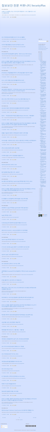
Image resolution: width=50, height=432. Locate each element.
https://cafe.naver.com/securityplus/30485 (19, 46)
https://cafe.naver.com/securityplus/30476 (19, 82)
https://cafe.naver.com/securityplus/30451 (22, 209)
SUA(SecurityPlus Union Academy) (43, 48)
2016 (40, 206)
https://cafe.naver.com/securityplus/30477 (24, 74)
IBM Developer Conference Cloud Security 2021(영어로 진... (43, 186)
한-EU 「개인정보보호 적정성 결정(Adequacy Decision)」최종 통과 (18, 115)
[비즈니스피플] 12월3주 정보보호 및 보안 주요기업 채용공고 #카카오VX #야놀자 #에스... (43, 116)
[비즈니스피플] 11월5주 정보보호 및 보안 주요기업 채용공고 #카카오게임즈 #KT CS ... (43, 182)
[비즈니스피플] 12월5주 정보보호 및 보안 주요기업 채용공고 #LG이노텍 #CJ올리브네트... (43, 74)
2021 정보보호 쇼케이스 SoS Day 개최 (11, 263)
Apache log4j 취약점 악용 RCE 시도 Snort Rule (13, 239)
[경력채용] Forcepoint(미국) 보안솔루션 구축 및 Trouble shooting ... (43, 141)
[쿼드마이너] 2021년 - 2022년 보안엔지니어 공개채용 (14, 230)
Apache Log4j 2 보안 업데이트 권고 (10, 254)
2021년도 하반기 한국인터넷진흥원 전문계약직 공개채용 (15, 108)
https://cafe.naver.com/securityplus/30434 (25, 299)
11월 (41, 188)
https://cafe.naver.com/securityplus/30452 (21, 200)
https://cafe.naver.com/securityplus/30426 (19, 331)
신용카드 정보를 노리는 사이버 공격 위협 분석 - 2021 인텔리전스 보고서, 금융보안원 (43, 62)
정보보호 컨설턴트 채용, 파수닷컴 (10, 391)
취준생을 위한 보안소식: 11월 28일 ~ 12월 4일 (13, 329)
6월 (40, 194)
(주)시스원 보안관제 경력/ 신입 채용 (10, 148)
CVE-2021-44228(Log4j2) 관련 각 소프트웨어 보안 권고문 (15, 247)
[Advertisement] (19, 26)
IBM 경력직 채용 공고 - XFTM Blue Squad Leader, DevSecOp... (43, 83)
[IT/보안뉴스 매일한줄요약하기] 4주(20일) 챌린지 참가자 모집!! (17, 72)
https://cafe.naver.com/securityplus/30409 (25, 412)
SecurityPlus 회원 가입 (41, 45)
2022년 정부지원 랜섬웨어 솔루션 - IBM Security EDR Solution (17, 53)
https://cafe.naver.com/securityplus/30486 (20, 39)
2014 (40, 208)
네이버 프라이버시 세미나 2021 (9, 164)
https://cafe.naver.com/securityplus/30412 (13, 370)
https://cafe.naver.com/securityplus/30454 (24, 183)
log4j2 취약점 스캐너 (7, 215)
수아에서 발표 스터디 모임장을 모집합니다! (12, 155)
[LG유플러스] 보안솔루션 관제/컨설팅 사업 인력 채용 (15, 198)
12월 (41, 60)
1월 (40, 200)
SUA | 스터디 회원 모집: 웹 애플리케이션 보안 (13, 80)
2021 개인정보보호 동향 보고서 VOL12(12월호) (13, 37)
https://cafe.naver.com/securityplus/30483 (24, 55)
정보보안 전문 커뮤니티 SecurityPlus (24, 5)
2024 (40, 55)
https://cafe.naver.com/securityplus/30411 (20, 378)
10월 (41, 189)
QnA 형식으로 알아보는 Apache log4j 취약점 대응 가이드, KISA (17, 181)
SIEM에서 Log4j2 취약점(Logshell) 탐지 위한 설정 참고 (15, 207)
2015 (40, 207)
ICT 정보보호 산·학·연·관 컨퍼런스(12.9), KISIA (13, 376)
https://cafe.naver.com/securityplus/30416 (18, 363)
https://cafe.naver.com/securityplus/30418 (19, 348)
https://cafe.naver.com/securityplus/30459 (15, 166)
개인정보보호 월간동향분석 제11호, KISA (12, 361)
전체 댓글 (3, 427)
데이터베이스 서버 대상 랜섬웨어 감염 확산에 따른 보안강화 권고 (18, 297)
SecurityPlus (45, 214)
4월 (40, 196)
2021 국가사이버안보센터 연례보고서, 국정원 (13, 346)
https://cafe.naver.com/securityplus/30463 (26, 142)
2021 (40, 59)
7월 (40, 193)
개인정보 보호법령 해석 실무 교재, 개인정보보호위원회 (15, 339)
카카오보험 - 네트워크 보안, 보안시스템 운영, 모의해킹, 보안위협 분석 (19, 140)
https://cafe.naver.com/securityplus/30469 (25, 117)
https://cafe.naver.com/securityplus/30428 (17, 324)
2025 (40, 54)
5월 (40, 195)
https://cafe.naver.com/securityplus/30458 (17, 174)
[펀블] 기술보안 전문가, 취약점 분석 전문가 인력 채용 (15, 133)
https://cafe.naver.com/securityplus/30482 (7, 65)
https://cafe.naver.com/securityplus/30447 (20, 241)
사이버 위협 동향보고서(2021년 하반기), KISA (13, 44)
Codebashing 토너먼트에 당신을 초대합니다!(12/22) (14, 222)
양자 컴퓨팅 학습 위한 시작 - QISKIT (11, 172)
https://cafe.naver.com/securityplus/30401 (7, 403)
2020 (40, 201)
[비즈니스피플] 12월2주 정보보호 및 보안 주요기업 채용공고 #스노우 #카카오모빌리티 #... (43, 154)
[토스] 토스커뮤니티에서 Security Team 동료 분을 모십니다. (16, 99)
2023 (40, 56)
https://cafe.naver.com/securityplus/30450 (13, 217)
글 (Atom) (21, 419)
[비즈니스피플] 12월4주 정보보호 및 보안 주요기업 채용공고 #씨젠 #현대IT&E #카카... (43, 95)
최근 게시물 (4, 417)
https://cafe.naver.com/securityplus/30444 (16, 256)
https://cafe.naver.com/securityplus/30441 (17, 265)
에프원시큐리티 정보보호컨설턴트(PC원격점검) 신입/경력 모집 (17, 314)
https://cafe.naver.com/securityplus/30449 (21, 224)
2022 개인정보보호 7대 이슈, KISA (10, 354)
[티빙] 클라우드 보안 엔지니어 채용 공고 (12, 280)
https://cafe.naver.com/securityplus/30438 (27, 274)
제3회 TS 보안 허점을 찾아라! (9, 383)
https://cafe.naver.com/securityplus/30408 (15, 385)
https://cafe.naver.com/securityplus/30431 (7, 309)
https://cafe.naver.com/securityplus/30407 (16, 393)
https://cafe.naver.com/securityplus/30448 (21, 232)
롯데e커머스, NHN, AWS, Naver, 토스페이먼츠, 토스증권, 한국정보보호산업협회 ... (43, 147)
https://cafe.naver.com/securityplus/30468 (7, 127)
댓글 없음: (7, 41)
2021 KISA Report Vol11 (7, 368)
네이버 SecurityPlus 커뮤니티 (42, 49)
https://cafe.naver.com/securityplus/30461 (19, 157)
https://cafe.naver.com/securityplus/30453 (7, 193)
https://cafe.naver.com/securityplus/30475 (7, 93)
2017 (40, 205)
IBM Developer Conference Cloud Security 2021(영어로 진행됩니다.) (18, 410)
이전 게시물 (34, 417)
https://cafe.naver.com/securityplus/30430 (24, 316)
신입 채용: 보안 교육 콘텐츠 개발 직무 (11, 322)
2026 (40, 53)
